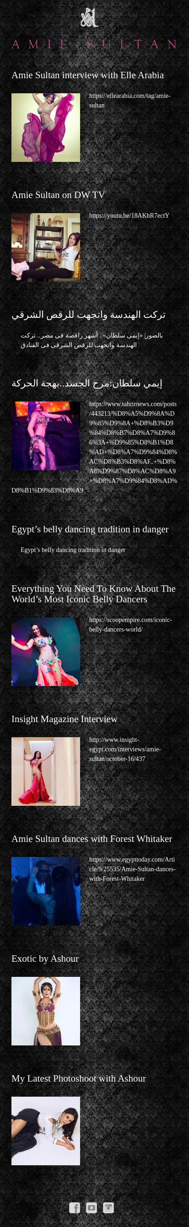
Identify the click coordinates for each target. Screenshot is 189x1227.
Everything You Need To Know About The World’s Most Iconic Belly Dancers (93, 594)
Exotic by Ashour (45, 958)
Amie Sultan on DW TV (58, 194)
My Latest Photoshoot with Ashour (78, 1078)
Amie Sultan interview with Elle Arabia (87, 75)
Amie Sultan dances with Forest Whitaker (91, 838)
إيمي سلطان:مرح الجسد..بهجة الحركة (86, 383)
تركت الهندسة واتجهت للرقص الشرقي (88, 314)
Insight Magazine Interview (64, 718)
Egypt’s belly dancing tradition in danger (90, 529)
